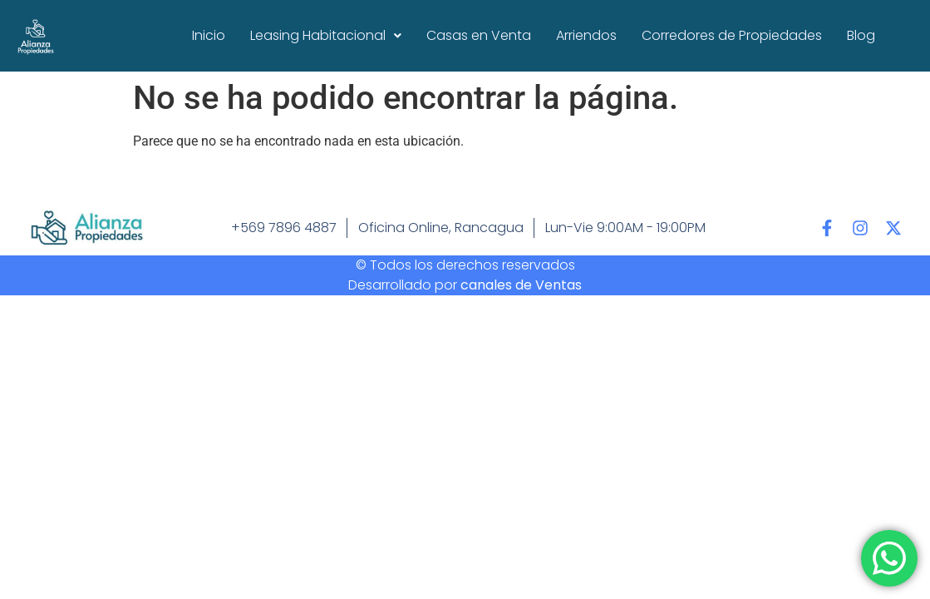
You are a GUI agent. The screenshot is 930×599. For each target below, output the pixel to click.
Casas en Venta (478, 35)
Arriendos (586, 35)
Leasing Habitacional (325, 35)
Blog (861, 35)
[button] (326, 36)
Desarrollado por (465, 285)
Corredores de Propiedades (732, 35)
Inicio (208, 35)
